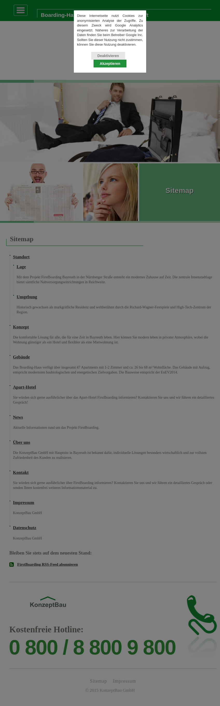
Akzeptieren (110, 66)
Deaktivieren (108, 58)
